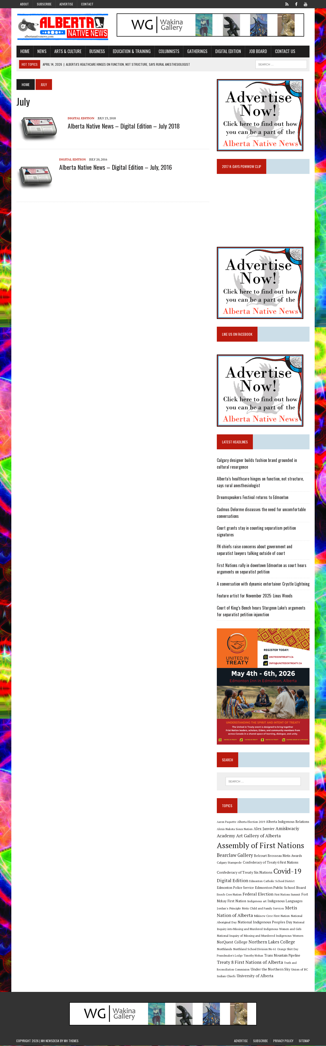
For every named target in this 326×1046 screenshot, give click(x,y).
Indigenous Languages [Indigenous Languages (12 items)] (285, 901)
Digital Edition (228, 51)
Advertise (66, 4)
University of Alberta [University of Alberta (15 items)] (255, 976)
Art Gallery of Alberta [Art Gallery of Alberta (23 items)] (258, 836)
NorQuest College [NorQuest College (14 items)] (232, 942)
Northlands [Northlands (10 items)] (224, 949)
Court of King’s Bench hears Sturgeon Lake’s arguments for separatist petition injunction (261, 611)
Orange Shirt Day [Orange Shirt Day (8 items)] (287, 949)
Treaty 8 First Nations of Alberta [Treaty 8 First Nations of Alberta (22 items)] (250, 962)
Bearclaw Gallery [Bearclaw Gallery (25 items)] (235, 855)
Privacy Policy (283, 1041)
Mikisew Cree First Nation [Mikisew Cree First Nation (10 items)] (272, 916)
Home (24, 51)
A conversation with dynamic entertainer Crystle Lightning (263, 584)
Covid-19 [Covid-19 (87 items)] (287, 871)
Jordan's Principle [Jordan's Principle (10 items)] (229, 908)
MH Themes (71, 1041)
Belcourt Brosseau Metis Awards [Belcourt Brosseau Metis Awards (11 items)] (278, 856)
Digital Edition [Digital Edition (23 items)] (232, 881)
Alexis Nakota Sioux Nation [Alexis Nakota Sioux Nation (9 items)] (235, 829)
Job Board (258, 51)
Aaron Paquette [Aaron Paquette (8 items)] (226, 822)
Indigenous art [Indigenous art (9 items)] (257, 901)
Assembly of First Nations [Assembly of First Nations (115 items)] (260, 845)
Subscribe (44, 4)
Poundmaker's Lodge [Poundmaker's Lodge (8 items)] (230, 956)
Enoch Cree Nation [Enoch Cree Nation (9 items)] (229, 894)
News (41, 51)
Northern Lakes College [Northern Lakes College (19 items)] (271, 942)
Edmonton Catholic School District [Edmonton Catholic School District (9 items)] (272, 881)
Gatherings (197, 51)
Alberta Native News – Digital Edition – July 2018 (123, 125)
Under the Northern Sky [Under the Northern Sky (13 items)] (270, 969)
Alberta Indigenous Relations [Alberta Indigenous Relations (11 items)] (287, 822)
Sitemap (304, 1041)
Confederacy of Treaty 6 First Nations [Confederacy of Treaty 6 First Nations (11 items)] (270, 863)
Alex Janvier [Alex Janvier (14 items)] (264, 828)
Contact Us (285, 51)
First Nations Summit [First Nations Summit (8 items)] (287, 894)
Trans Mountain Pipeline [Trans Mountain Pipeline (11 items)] (282, 956)
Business (97, 51)
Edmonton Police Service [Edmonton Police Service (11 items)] (235, 888)
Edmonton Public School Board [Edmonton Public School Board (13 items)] (280, 887)
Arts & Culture (67, 51)
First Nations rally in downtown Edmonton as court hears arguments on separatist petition (261, 568)
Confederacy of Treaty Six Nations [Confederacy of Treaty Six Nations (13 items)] (244, 872)
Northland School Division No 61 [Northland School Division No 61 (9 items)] (254, 949)
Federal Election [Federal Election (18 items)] (258, 894)
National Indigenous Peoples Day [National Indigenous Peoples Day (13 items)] (265, 922)
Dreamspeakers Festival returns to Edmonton (252, 497)
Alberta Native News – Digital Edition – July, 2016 (115, 167)
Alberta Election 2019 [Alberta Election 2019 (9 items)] (251, 822)
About (24, 4)
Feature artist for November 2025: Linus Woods (255, 596)
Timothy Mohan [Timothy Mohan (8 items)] (253, 956)
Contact (87, 4)
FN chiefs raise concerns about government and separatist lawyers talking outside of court (254, 550)
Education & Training (131, 51)
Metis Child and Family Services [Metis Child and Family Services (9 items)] (263, 908)
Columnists (168, 51)
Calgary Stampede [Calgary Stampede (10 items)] (229, 863)
